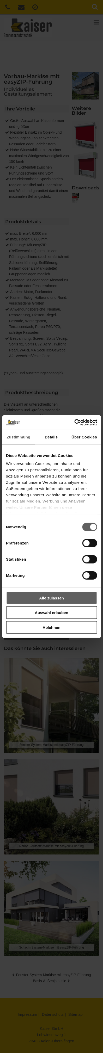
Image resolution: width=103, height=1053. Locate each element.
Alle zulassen (51, 598)
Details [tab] (51, 437)
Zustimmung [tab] (18, 437)
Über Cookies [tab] (84, 437)
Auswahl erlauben (51, 612)
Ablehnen (51, 627)
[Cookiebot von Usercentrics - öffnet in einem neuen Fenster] (74, 422)
